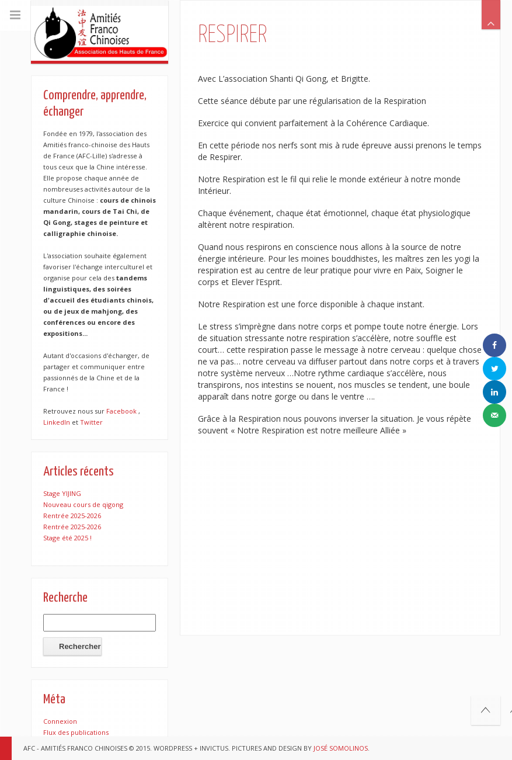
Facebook (121, 411)
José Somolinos (341, 748)
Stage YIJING (62, 493)
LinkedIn (56, 422)
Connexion (60, 721)
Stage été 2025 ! (67, 537)
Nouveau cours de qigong (83, 504)
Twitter (91, 422)
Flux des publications (76, 732)
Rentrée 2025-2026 (72, 515)
